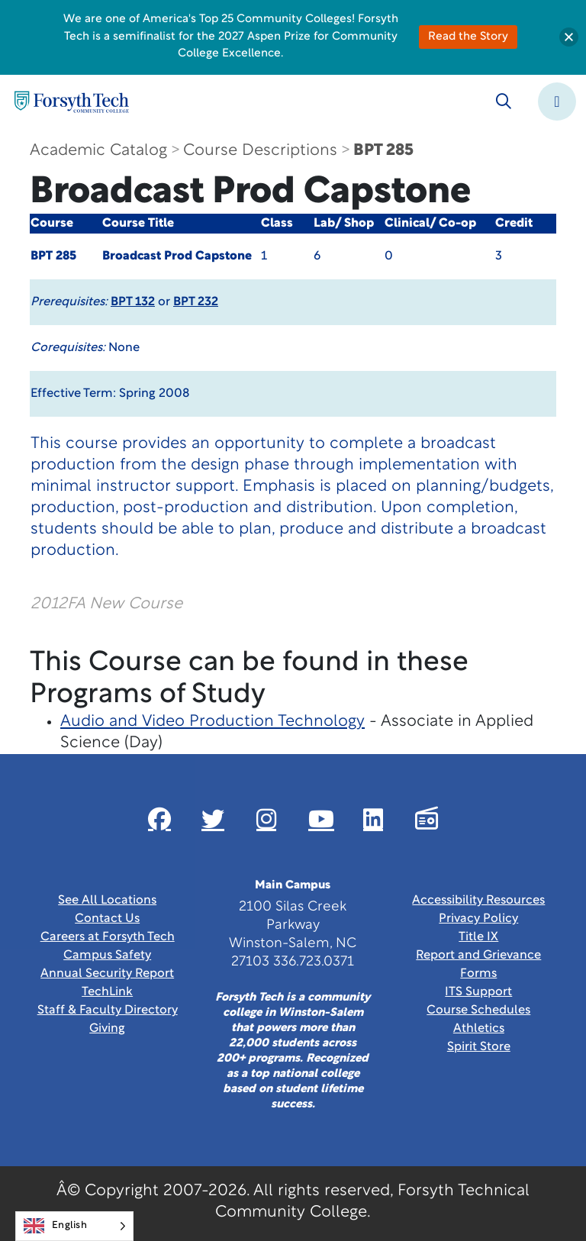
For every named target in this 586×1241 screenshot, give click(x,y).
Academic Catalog (98, 151)
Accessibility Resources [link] (478, 900)
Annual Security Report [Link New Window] (107, 974)
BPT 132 (133, 302)
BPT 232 (195, 302)
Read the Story (468, 37)
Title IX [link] (478, 937)
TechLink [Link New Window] (107, 992)
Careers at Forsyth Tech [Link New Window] (107, 937)
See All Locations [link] (107, 900)
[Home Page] (71, 102)
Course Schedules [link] (478, 1010)
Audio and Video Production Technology (212, 722)
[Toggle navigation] (557, 101)
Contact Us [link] (107, 919)
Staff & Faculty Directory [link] (107, 1010)
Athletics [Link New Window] (478, 1029)
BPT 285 (383, 151)
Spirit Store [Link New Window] (478, 1047)
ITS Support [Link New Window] (478, 992)
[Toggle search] (504, 101)
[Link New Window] (159, 819)
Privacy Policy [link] (478, 919)
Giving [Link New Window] (107, 1029)
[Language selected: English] (74, 1226)
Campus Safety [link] (107, 955)
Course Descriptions (260, 151)
